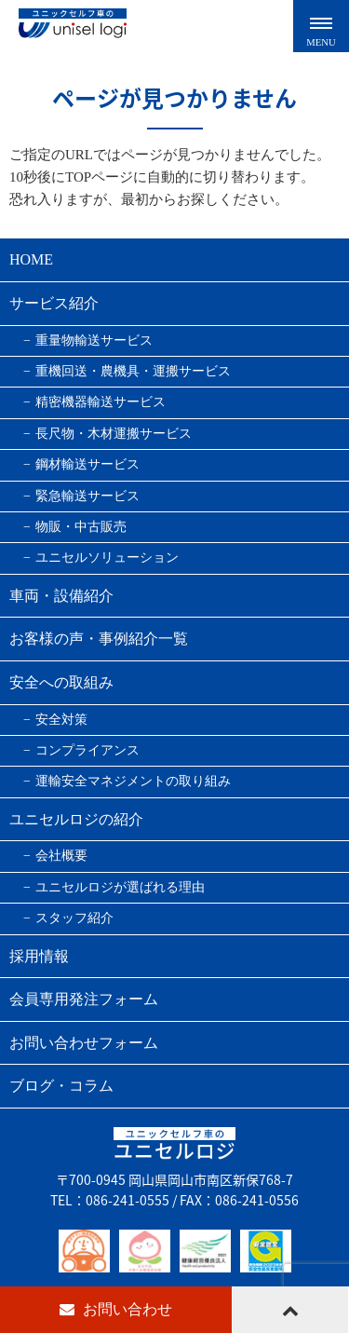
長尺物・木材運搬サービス (113, 434)
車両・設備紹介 (61, 596)
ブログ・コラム (61, 1086)
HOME (31, 259)
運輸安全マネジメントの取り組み (133, 781)
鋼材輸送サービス (87, 464)
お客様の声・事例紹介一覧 (98, 638)
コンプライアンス (87, 750)
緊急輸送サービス (87, 496)
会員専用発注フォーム (83, 999)
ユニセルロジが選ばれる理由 (120, 887)
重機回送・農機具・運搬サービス (133, 371)
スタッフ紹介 (74, 918)
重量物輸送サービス (94, 340)
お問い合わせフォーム (83, 1043)
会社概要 (61, 856)
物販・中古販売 (81, 527)
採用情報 (39, 956)
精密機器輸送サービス (100, 402)
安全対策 (61, 720)
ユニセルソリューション (107, 557)
